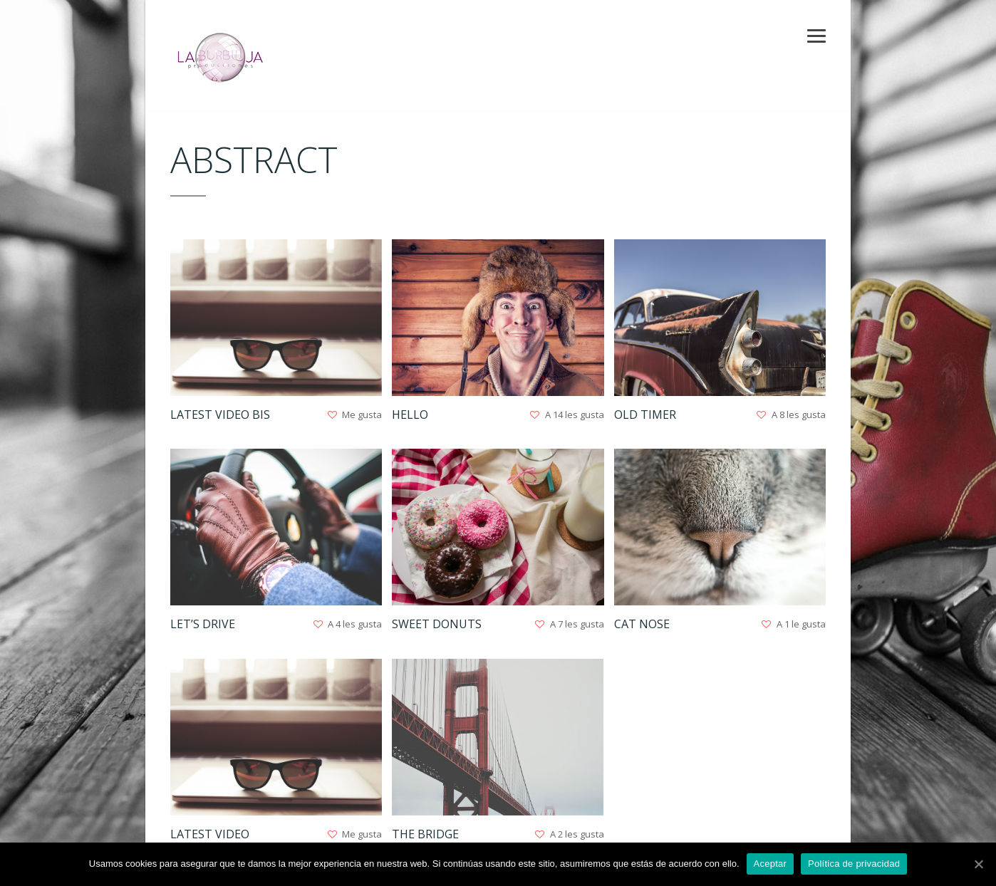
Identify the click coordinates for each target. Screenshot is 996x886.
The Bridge (425, 834)
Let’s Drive (202, 624)
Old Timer (645, 414)
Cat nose (642, 624)
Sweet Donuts (437, 624)
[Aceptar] (978, 864)
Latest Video (209, 834)
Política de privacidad (854, 863)
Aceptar (770, 863)
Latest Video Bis (220, 414)
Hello (410, 414)
